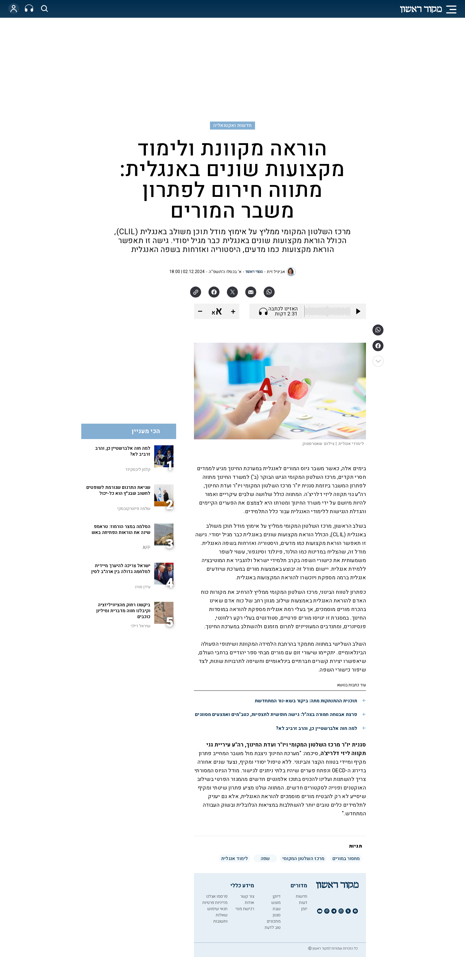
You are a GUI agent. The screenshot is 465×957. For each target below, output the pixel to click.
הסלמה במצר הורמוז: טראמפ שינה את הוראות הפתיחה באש (121, 529)
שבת (277, 909)
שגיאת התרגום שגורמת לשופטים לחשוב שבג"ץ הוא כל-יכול (118, 490)
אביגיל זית (276, 272)
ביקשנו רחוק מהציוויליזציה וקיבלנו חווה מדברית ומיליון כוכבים (123, 611)
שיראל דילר (140, 626)
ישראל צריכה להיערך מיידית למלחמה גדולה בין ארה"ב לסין (120, 568)
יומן (304, 909)
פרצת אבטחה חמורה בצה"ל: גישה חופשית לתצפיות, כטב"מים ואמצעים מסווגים (276, 714)
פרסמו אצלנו (216, 896)
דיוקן (277, 896)
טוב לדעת (273, 927)
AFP (146, 548)
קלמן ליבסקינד (137, 469)
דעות (303, 902)
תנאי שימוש (217, 909)
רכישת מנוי (244, 909)
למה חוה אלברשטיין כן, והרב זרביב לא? (316, 728)
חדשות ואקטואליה (232, 125)
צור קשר (247, 896)
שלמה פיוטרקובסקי (133, 508)
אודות (249, 902)
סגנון (277, 915)
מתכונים (274, 921)
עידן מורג (142, 587)
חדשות (301, 896)
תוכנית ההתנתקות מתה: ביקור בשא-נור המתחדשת (306, 700)
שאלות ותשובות (220, 918)
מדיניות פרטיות (214, 902)
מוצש (276, 902)
